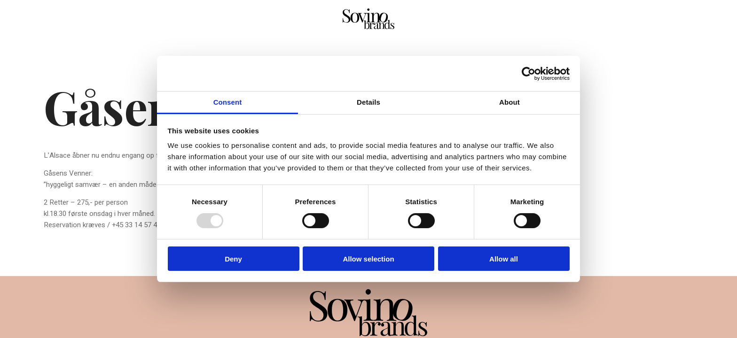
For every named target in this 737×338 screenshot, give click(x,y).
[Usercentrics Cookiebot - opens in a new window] (528, 74)
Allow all (503, 259)
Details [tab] (368, 102)
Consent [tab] (227, 102)
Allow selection (368, 259)
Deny (233, 259)
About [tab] (509, 102)
